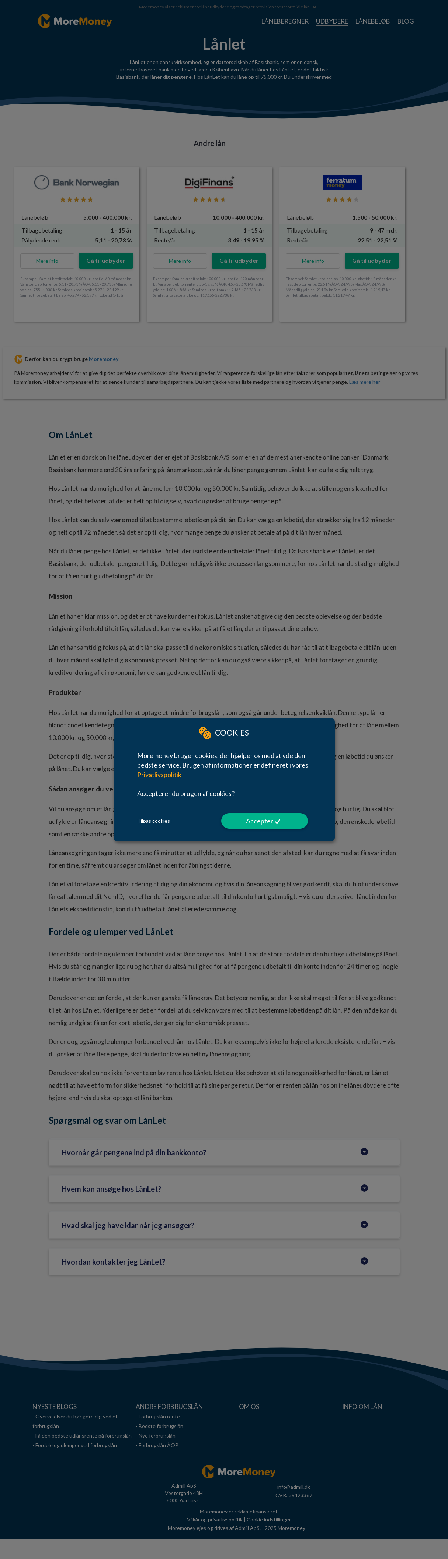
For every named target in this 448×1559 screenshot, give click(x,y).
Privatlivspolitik (159, 774)
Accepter (259, 821)
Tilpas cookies (153, 821)
